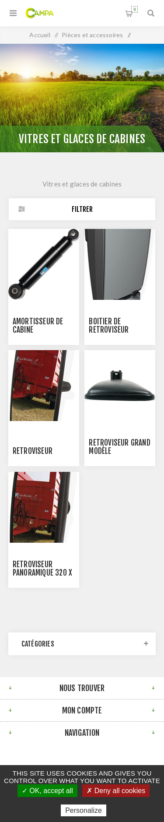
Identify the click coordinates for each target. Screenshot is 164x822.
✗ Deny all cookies (116, 790)
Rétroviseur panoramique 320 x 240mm (42, 573)
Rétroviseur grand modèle (119, 447)
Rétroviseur (32, 451)
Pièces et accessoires (92, 35)
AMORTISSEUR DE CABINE (38, 325)
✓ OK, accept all (47, 790)
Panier (134, 9)
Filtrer (82, 209)
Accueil (39, 35)
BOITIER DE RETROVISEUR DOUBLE (109, 330)
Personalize (83, 810)
